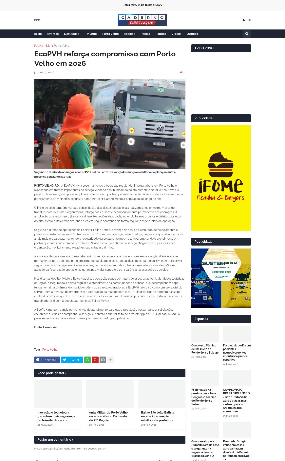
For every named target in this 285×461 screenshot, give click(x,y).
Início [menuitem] (38, 34)
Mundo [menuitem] (92, 34)
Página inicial (42, 45)
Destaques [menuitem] (71, 34)
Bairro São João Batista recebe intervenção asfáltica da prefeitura (157, 416)
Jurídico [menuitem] (192, 34)
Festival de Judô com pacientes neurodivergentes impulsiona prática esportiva (237, 352)
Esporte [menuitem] (129, 34)
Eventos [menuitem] (53, 34)
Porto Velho (61, 45)
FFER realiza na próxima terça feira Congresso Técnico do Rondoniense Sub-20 (203, 397)
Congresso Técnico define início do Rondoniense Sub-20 (205, 349)
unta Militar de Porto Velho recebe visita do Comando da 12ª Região (108, 416)
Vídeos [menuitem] (176, 34)
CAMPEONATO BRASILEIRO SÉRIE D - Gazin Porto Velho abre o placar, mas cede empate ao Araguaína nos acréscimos (236, 400)
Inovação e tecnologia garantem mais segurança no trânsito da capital (56, 416)
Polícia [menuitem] (145, 34)
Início (37, 20)
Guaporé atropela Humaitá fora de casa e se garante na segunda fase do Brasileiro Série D (205, 448)
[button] (247, 34)
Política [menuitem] (161, 34)
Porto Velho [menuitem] (110, 34)
